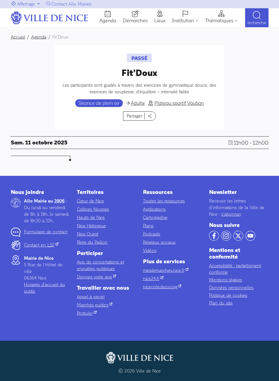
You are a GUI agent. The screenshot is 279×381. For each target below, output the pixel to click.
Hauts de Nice (91, 217)
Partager (134, 116)
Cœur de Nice (90, 201)
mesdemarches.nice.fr (165, 270)
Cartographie (155, 217)
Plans (148, 225)
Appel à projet (91, 296)
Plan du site (221, 303)
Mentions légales (225, 280)
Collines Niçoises (93, 209)
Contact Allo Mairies (71, 4)
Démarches (135, 20)
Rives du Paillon (92, 242)
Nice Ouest (87, 234)
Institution (183, 20)
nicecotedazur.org (162, 286)
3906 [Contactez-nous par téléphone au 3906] (59, 201)
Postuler (87, 313)
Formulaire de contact (45, 231)
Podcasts (151, 234)
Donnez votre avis (96, 277)
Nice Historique (91, 225)
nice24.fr (153, 278)
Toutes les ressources (164, 201)
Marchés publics (94, 305)
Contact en (41, 245)
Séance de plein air (99, 103)
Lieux (160, 20)
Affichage (26, 4)
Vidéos (149, 250)
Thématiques (219, 20)
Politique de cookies (228, 295)
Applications (154, 209)
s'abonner (231, 214)
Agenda (107, 20)
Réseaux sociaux (159, 242)
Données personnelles (231, 287)
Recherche (256, 22)
